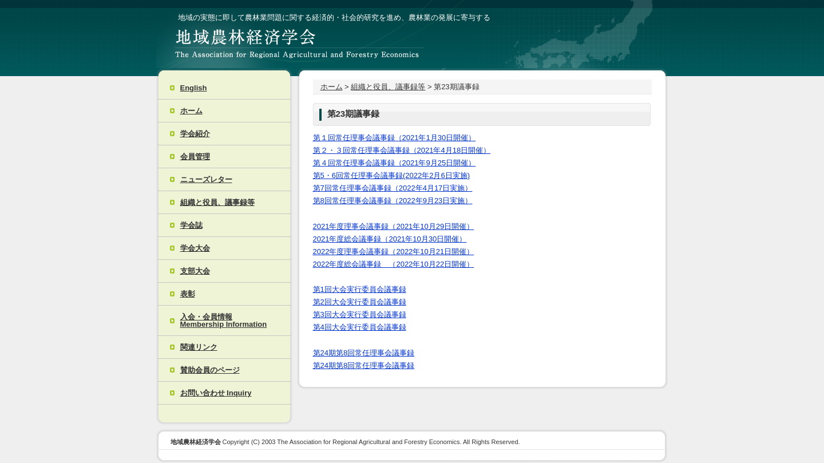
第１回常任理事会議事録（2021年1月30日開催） (394, 137)
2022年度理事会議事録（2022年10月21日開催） (393, 251)
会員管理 (195, 156)
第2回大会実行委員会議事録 (359, 302)
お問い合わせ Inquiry (216, 393)
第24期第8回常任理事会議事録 (364, 353)
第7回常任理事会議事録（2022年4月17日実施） (393, 188)
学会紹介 (195, 133)
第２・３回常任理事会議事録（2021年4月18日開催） (402, 150)
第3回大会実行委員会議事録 (359, 314)
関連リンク (198, 347)
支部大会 (195, 271)
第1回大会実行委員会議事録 (359, 289)
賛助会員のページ (210, 370)
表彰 (187, 294)
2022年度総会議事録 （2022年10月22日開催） (393, 264)
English (193, 88)
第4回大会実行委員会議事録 (359, 327)
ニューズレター (206, 179)
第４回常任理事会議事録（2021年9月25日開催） (394, 163)
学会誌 (191, 225)
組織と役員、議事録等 (217, 202)
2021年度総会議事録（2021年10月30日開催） (390, 239)
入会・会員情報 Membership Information (223, 320)
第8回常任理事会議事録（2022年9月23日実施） (393, 200)
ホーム (191, 110)
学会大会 (195, 248)
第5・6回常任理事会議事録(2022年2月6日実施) (391, 175)
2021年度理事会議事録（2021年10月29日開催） (393, 226)
